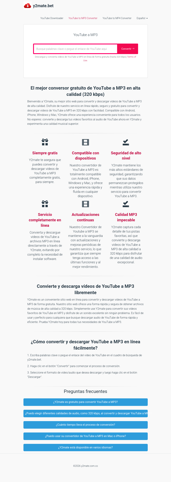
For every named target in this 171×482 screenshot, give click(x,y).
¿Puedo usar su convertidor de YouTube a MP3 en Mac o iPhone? (85, 436)
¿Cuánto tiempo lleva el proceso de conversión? (85, 424)
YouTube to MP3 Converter (82, 18)
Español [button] (142, 18)
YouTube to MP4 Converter (117, 18)
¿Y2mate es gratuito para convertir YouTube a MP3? (85, 402)
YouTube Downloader (51, 18)
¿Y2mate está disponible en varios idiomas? (85, 447)
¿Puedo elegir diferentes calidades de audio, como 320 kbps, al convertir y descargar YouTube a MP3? (86, 413)
